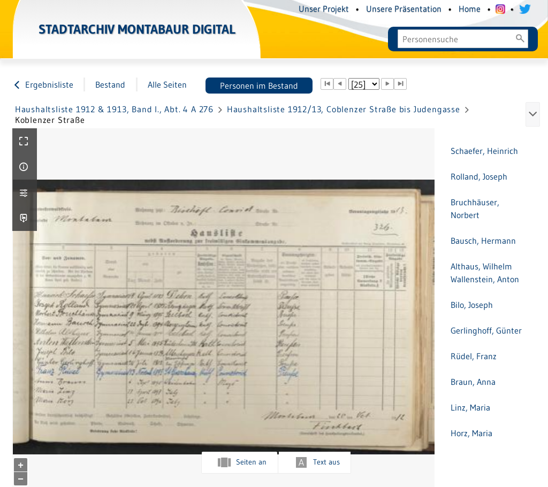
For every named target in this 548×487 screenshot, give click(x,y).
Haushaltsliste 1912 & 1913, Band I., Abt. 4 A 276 (114, 109)
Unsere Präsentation (404, 8)
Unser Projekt (324, 8)
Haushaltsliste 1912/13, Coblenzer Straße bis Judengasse (343, 109)
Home (470, 8)
